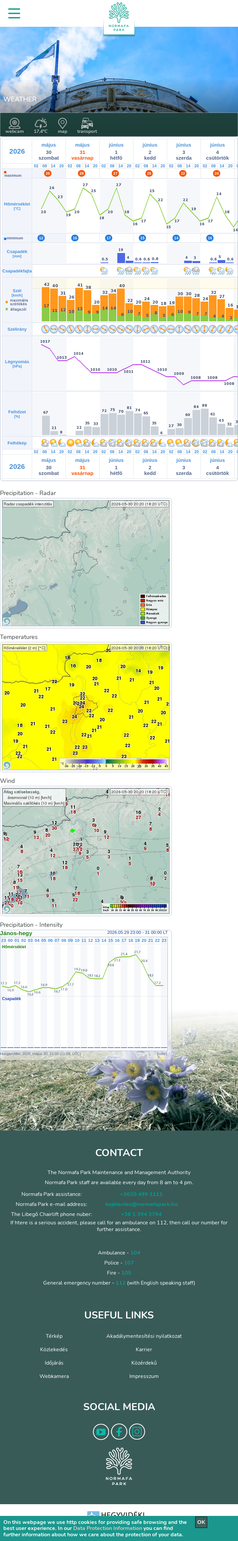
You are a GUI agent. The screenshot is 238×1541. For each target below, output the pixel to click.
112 (121, 1283)
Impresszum (144, 1376)
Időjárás (54, 1363)
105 (126, 1273)
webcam (14, 126)
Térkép (54, 1336)
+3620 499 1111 (141, 1194)
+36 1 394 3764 (141, 1214)
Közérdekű (144, 1363)
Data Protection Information (107, 1528)
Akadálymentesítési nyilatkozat (144, 1336)
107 (129, 1263)
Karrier (144, 1349)
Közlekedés (54, 1349)
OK (201, 1522)
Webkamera (54, 1376)
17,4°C (41, 126)
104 (135, 1252)
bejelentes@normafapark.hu (141, 1204)
